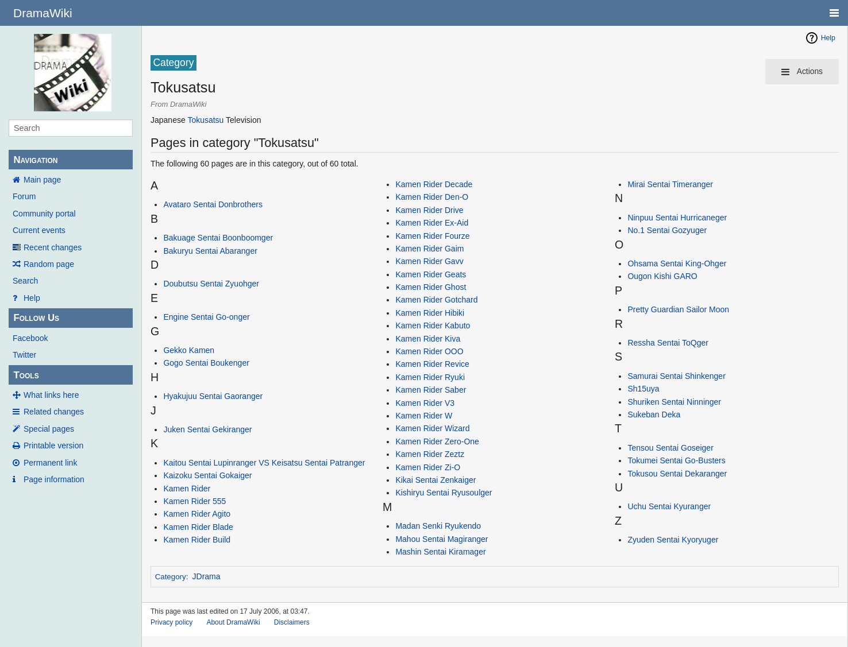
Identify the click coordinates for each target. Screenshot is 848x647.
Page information (54, 479)
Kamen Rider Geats (430, 274)
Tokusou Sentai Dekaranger (677, 473)
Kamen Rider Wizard (432, 428)
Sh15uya (643, 388)
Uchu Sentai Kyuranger (669, 506)
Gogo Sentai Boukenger (206, 362)
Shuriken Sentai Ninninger (674, 401)
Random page (49, 264)
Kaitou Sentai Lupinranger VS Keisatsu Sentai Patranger (264, 462)
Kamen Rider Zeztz (429, 454)
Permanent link (50, 462)
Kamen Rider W (423, 415)
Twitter (24, 354)
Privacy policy (171, 622)
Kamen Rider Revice (432, 364)
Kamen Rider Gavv (429, 261)
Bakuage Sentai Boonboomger (218, 237)
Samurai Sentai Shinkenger (676, 376)
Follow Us (36, 317)
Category (170, 576)
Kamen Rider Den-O (431, 197)
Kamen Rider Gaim (429, 248)
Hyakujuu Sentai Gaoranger (213, 396)
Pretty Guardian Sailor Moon (678, 309)
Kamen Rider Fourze (432, 236)
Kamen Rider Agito (196, 513)
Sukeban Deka (653, 414)
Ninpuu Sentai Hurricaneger (677, 217)
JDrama (206, 576)
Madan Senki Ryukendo (438, 525)
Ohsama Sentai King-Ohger (676, 263)
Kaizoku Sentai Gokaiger (207, 475)
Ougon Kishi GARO (662, 276)
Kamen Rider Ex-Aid (431, 222)
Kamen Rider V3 (424, 403)
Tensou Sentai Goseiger (670, 447)
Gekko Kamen (188, 350)
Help (32, 298)
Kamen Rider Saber (430, 389)
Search (25, 280)
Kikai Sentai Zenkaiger (435, 480)
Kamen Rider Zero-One (437, 441)
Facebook (30, 338)
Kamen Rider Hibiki (429, 312)
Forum (24, 196)
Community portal (44, 213)
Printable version (53, 445)
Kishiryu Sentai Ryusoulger (443, 492)
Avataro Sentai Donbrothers (213, 204)
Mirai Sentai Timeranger (670, 184)
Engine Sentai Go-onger (206, 316)
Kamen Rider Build (196, 539)
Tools (25, 375)
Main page (42, 179)
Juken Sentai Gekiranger (207, 429)
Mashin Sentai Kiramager (440, 551)
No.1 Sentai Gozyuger (667, 230)
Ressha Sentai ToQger (667, 342)
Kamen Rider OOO (429, 351)
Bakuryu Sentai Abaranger (210, 250)
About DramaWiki (233, 622)
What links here (51, 395)
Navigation (35, 159)
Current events (39, 230)
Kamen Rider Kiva (427, 338)
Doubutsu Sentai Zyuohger (211, 283)
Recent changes (53, 247)
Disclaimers (292, 622)
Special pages (49, 428)
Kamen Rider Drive (429, 210)
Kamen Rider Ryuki (430, 377)
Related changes (54, 411)
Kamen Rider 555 (194, 501)
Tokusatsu (205, 120)
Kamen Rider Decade (433, 184)
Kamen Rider (186, 488)
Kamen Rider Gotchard (436, 299)
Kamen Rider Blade (198, 527)
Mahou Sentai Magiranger (441, 539)
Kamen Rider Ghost (430, 287)
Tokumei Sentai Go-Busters (676, 460)
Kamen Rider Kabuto (432, 325)
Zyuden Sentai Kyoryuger (672, 539)
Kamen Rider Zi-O (427, 467)
